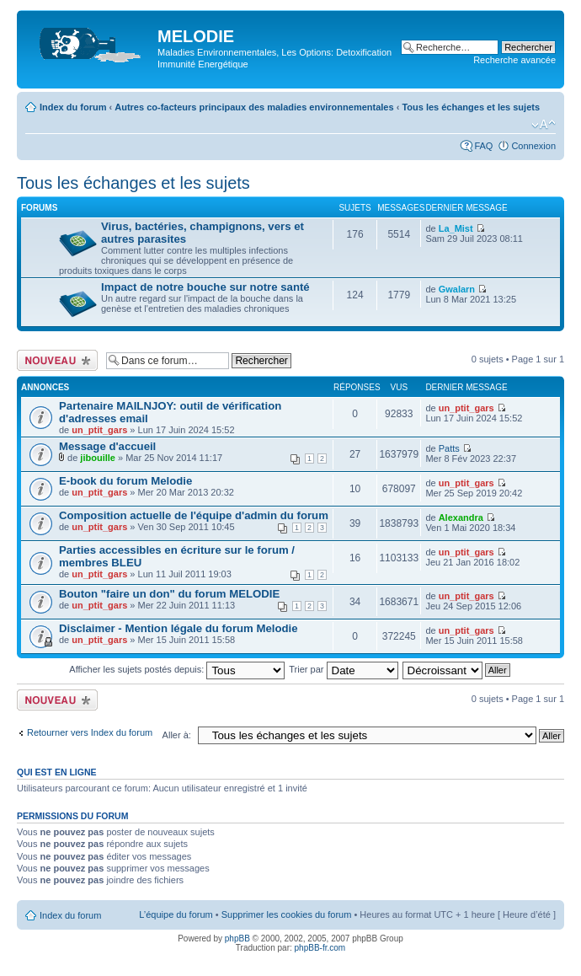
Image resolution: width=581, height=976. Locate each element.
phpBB (237, 938)
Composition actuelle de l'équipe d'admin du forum (193, 515)
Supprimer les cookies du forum (286, 914)
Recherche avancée (514, 60)
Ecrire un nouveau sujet (57, 360)
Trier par (343, 669)
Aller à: (177, 735)
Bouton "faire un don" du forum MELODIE (169, 593)
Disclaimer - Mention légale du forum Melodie (178, 628)
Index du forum (73, 107)
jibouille (97, 458)
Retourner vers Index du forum (89, 732)
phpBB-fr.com (320, 947)
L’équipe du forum (175, 914)
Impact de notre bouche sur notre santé (205, 287)
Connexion (533, 146)
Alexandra (461, 517)
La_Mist (456, 228)
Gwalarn (457, 289)
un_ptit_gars (99, 430)
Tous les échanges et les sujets (471, 107)
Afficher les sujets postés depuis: (177, 669)
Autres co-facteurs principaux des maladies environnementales (254, 107)
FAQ (483, 146)
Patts (449, 448)
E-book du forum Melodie (125, 481)
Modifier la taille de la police (543, 124)
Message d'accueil (107, 446)
